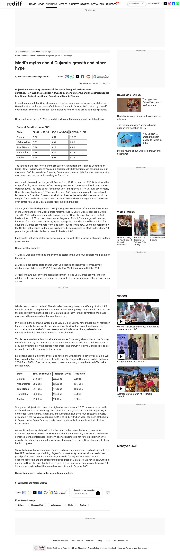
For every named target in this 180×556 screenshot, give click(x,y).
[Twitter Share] (77, 76)
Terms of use (131, 548)
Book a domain (77, 541)
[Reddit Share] (87, 76)
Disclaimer (82, 548)
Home (17, 56)
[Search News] (142, 3)
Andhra (83, 505)
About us (121, 548)
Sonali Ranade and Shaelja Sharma (34, 76)
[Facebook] (174, 3)
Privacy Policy (93, 548)
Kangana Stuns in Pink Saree (132, 361)
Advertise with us (70, 548)
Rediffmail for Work (60, 541)
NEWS (41, 4)
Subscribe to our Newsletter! (84, 490)
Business (26, 56)
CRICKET (74, 4)
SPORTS (84, 4)
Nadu (70, 505)
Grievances (142, 548)
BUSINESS (51, 4)
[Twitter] (165, 3)
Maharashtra (56, 505)
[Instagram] (169, 3)
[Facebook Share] (82, 76)
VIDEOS (122, 296)
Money (99, 541)
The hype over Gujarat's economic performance (152, 102)
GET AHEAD (97, 4)
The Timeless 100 (120, 541)
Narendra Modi (37, 505)
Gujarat (21, 505)
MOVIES (62, 4)
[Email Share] (66, 76)
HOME (32, 4)
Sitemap (103, 548)
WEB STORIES (126, 211)
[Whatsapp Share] (71, 76)
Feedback (112, 548)
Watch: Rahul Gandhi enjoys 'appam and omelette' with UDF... (138, 328)
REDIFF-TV (111, 4)
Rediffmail (90, 541)
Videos (107, 541)
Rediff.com (57, 548)
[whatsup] (178, 3)
